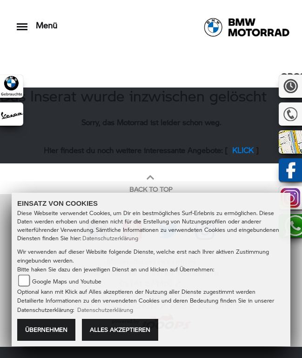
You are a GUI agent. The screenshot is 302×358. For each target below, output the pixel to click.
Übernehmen (46, 329)
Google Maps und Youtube (66, 281)
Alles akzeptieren (120, 329)
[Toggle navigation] (22, 22)
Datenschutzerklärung (110, 238)
